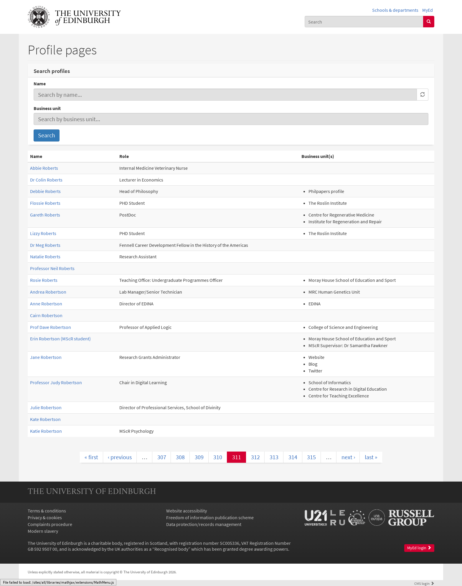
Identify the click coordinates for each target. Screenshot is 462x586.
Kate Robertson (45, 419)
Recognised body (171, 549)
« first (91, 457)
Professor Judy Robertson (56, 382)
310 (217, 457)
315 (311, 457)
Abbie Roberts (44, 168)
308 (180, 457)
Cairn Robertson (46, 315)
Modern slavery (43, 531)
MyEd (427, 10)
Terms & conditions (47, 511)
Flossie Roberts (45, 203)
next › (348, 457)
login (424, 583)
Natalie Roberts (45, 256)
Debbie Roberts (45, 191)
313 (274, 457)
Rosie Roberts (43, 280)
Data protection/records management (203, 524)
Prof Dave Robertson (50, 327)
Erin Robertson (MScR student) (60, 339)
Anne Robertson (46, 304)
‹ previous (120, 457)
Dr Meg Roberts (45, 245)
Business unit (47, 108)
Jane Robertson (46, 357)
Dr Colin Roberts (46, 180)
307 (161, 457)
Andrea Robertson (48, 292)
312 (255, 457)
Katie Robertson (46, 431)
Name (40, 83)
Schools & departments (395, 10)
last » (371, 457)
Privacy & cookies (45, 517)
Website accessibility (186, 511)
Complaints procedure (50, 524)
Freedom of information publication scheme (210, 517)
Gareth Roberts (45, 215)
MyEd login (419, 547)
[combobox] (364, 21)
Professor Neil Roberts (52, 268)
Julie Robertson (46, 407)
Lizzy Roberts (43, 233)
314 (292, 457)
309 (199, 457)
